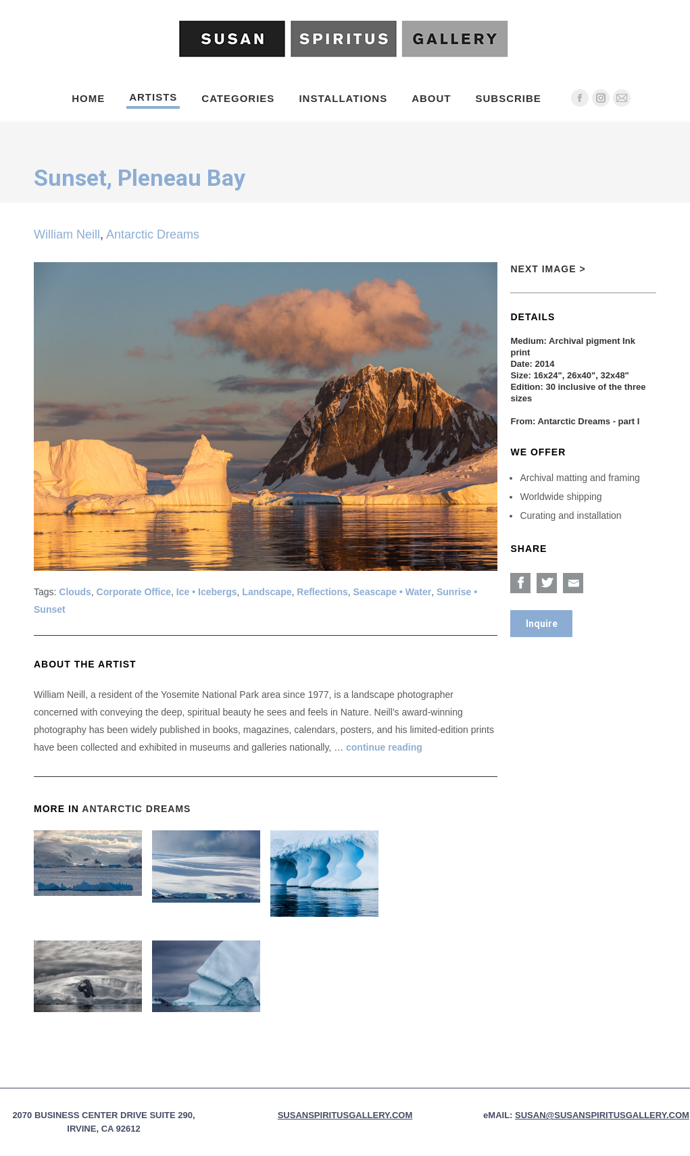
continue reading (384, 747)
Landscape (266, 591)
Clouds (75, 591)
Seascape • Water (392, 591)
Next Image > (547, 268)
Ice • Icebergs (206, 591)
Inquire (542, 623)
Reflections (322, 591)
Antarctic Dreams (152, 234)
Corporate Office (134, 591)
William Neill (67, 234)
